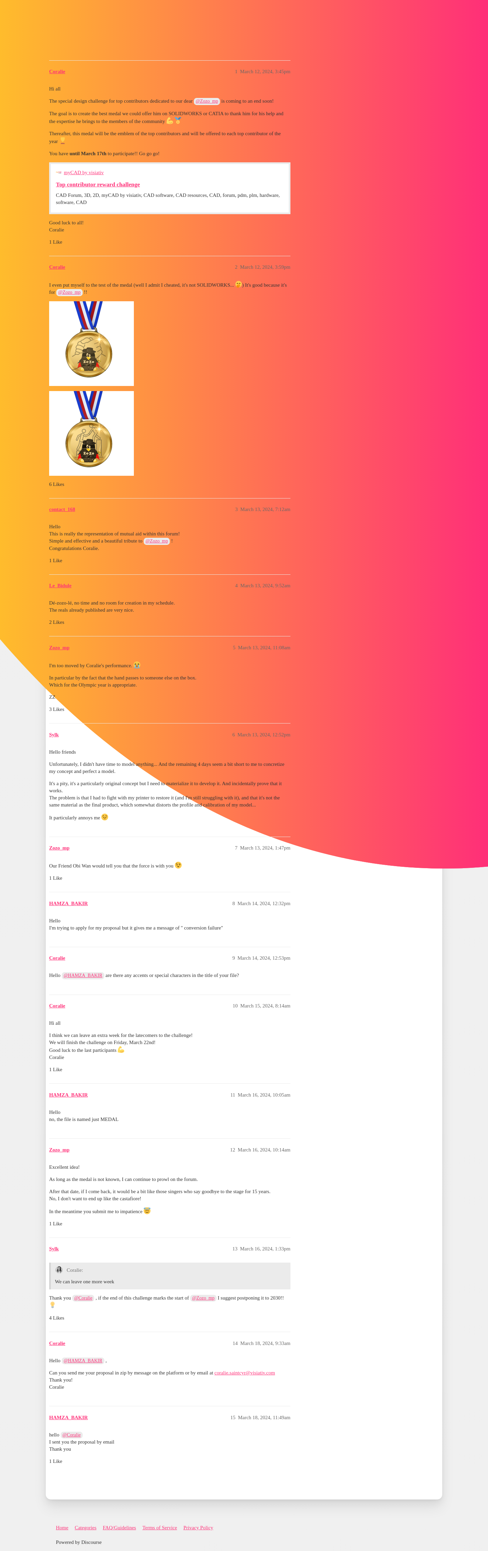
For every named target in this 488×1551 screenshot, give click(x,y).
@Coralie (83, 1298)
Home (62, 1527)
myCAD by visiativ (84, 172)
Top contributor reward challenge (98, 184)
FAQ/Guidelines (119, 1527)
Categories (85, 1527)
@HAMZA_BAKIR (83, 975)
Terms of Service (159, 1527)
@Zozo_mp (207, 101)
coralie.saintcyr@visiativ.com (245, 1372)
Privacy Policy (198, 1527)
